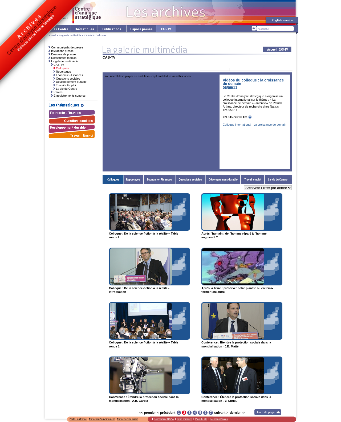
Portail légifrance (78, 419)
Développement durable (223, 179)
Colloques (113, 179)
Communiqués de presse (67, 47)
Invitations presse (62, 50)
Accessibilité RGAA (164, 419)
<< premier (147, 413)
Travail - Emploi (253, 179)
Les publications (112, 28)
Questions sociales (190, 179)
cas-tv (166, 28)
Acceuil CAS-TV (277, 49)
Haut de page (266, 412)
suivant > (221, 413)
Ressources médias (63, 57)
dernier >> (237, 413)
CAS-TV (88, 35)
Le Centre (61, 28)
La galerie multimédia (70, 35)
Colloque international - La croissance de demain (254, 124)
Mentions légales (219, 419)
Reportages (134, 179)
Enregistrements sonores (70, 95)
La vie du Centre (278, 179)
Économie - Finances (159, 179)
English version (282, 20)
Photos (58, 92)
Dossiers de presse (63, 54)
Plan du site (201, 419)
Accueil (52, 35)
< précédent (166, 413)
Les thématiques (84, 28)
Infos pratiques (184, 419)
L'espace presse (141, 28)
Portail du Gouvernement (102, 419)
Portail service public (127, 419)
